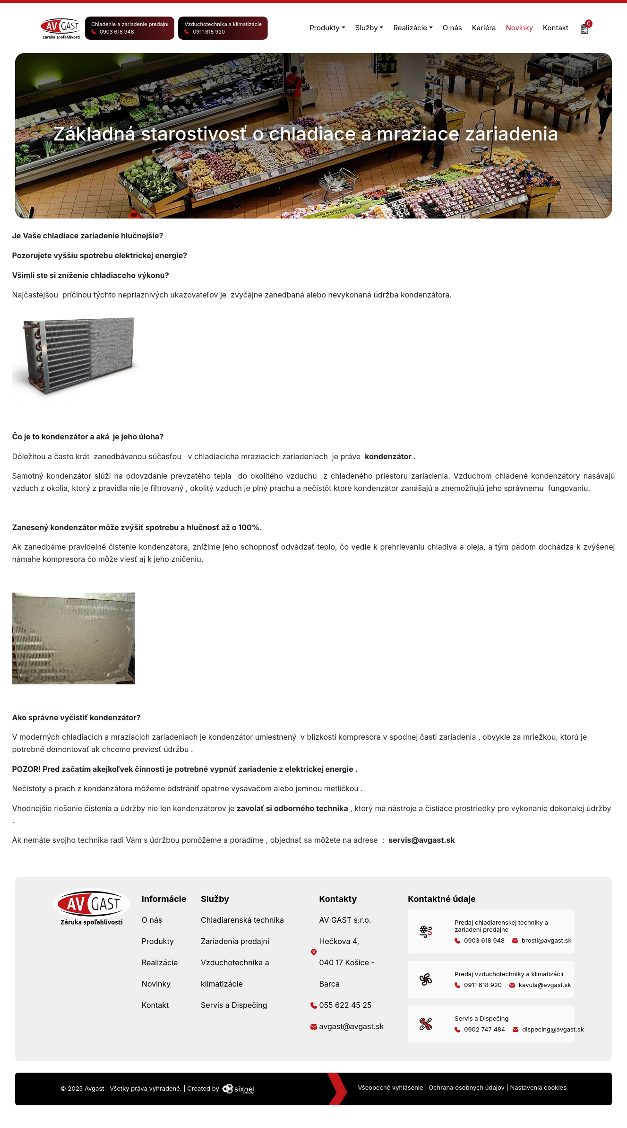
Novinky (519, 27)
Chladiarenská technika (242, 920)
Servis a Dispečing (234, 1005)
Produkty (324, 27)
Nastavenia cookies (538, 1087)
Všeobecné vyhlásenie (390, 1087)
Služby (366, 27)
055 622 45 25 (345, 1005)
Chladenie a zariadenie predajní (129, 28)
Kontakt (555, 27)
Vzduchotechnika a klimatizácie (223, 28)
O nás (452, 27)
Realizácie (410, 27)
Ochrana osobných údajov (467, 1087)
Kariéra (484, 27)
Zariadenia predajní (235, 941)
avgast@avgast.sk (351, 1026)
